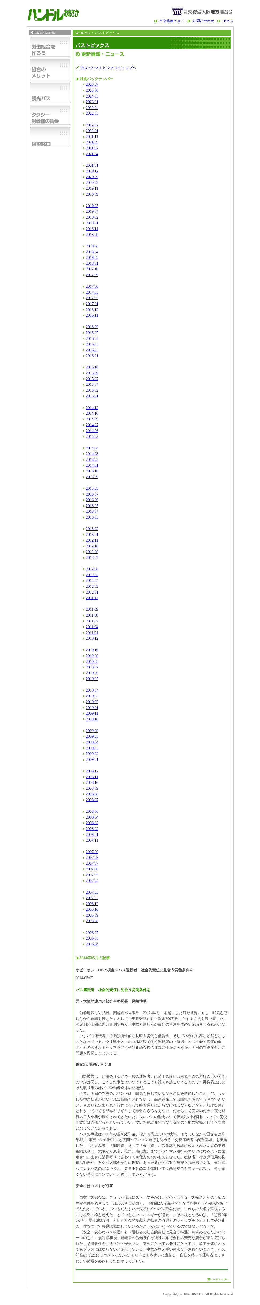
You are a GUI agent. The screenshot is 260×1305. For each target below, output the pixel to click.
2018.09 (92, 234)
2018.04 (92, 252)
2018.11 (92, 229)
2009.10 (92, 719)
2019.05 (92, 206)
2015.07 (92, 379)
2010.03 (92, 696)
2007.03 (92, 892)
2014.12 (92, 408)
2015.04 (92, 384)
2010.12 (92, 638)
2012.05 (92, 575)
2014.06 (92, 430)
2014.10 (92, 413)
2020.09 (92, 177)
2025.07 (92, 84)
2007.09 (92, 852)
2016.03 (92, 344)
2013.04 (92, 511)
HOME (228, 21)
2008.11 (92, 777)
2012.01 (92, 592)
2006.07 (92, 932)
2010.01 (92, 708)
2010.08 (92, 661)
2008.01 (92, 834)
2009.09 (92, 731)
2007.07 (92, 863)
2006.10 (92, 909)
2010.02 (92, 702)
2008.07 (92, 800)
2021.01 (92, 165)
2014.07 (92, 425)
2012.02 (92, 586)
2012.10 (92, 546)
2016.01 (92, 355)
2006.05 (92, 938)
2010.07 (92, 667)
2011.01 (92, 632)
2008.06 (92, 811)
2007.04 (92, 880)
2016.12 (92, 309)
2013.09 (92, 477)
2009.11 (92, 713)
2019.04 (92, 211)
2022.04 (92, 108)
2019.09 (92, 194)
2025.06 (92, 90)
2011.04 (92, 627)
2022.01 (92, 130)
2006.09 (92, 915)
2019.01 (92, 223)
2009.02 (92, 753)
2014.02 (92, 459)
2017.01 (92, 304)
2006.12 (92, 904)
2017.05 (92, 292)
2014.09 (92, 419)
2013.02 (92, 529)
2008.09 (92, 788)
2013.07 (92, 494)
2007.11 (92, 840)
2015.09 (92, 373)
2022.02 (92, 125)
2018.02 (92, 257)
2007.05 (92, 875)
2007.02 (92, 898)
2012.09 (92, 552)
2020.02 (92, 182)
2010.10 (92, 650)
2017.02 (92, 298)
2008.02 (92, 829)
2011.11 (92, 598)
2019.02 (92, 217)
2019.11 (92, 188)
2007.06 (92, 869)
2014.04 (92, 448)
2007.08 (92, 857)
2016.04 (92, 338)
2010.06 (92, 673)
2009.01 (92, 759)
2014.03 (92, 453)
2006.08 (92, 921)
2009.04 (92, 742)
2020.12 (92, 171)
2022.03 (92, 113)
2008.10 (92, 782)
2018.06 (92, 246)
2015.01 (92, 396)
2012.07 (92, 557)
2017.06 (92, 286)
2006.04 (92, 944)
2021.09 (92, 142)
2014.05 (92, 436)
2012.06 (92, 569)
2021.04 (92, 154)
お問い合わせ (203, 21)
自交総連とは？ (172, 21)
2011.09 (92, 609)
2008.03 (92, 823)
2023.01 (92, 102)
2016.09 (92, 327)
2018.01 (92, 263)
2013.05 (92, 506)
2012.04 (92, 580)
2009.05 (92, 736)
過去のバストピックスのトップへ (108, 67)
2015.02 (92, 390)
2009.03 (92, 748)
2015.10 (92, 367)
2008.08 (92, 794)
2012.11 (92, 540)
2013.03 (92, 517)
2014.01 (92, 465)
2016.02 (92, 350)
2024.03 (92, 96)
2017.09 (92, 275)
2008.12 (92, 771)
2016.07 (92, 332)
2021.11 (92, 136)
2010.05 (92, 679)
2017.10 (92, 269)
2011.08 (92, 615)
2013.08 (92, 488)
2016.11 (92, 315)
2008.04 (92, 817)
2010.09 (92, 655)
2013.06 (92, 500)
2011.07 (92, 621)
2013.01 (92, 534)
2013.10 (92, 471)
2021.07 (92, 148)
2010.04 (92, 690)
